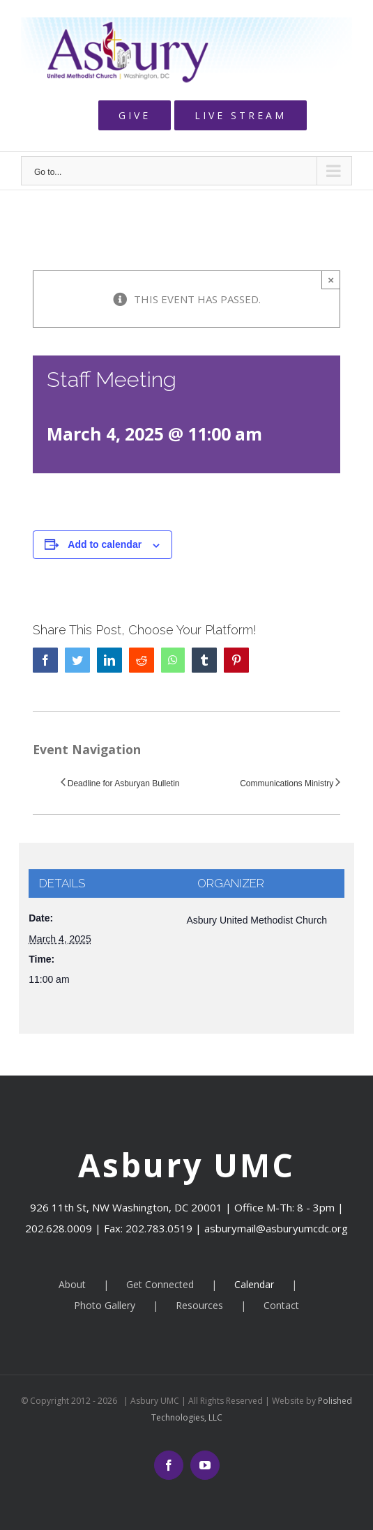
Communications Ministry (286, 783)
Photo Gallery (104, 1305)
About (72, 1284)
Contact (281, 1305)
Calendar (254, 1284)
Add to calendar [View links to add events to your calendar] (105, 544)
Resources (199, 1305)
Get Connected (160, 1284)
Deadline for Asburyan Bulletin (124, 783)
